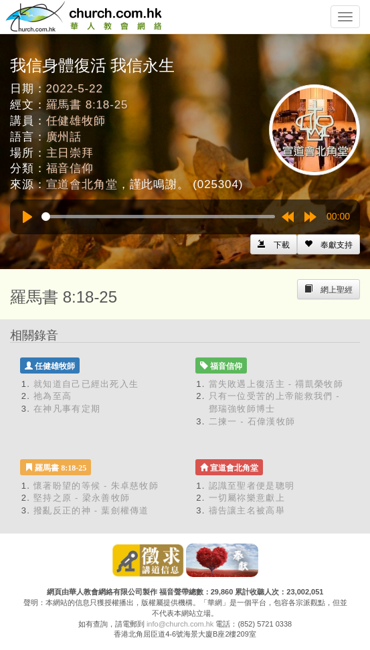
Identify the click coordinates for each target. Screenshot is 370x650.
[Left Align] (328, 244)
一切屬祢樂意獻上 (247, 498)
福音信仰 (70, 168)
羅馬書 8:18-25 (87, 104)
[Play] (27, 217)
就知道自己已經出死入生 (85, 384)
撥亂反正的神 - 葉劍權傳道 (91, 510)
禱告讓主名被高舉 (247, 510)
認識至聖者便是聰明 (252, 486)
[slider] (158, 216)
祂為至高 (52, 396)
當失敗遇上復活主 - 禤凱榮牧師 (276, 384)
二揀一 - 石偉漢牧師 (252, 421)
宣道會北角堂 (82, 184)
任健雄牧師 (76, 120)
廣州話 (64, 137)
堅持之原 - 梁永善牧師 (81, 498)
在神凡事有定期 (66, 409)
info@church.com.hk (180, 624)
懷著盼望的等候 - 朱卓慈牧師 (96, 486)
